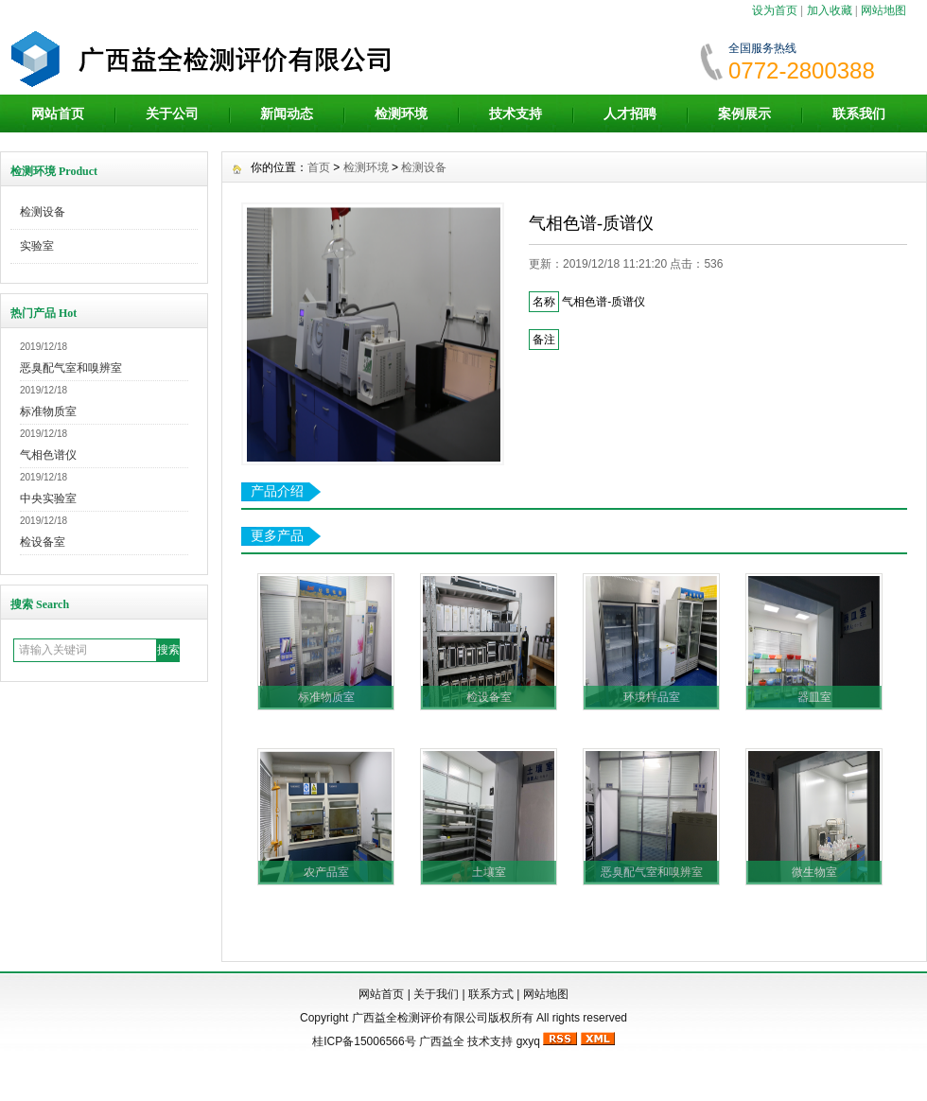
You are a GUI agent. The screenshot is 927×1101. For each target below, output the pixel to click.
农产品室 (326, 872)
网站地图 (883, 10)
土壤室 (489, 872)
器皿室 (814, 697)
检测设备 (42, 211)
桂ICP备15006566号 (363, 1041)
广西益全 (441, 1041)
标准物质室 (48, 411)
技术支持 (515, 113)
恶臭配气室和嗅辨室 (71, 368)
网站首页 (57, 113)
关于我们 (436, 994)
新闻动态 (286, 113)
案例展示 (744, 113)
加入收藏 (829, 10)
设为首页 (774, 10)
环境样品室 (651, 697)
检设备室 (42, 542)
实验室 (37, 246)
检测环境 (401, 113)
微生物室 (814, 872)
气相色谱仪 (48, 455)
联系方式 (491, 994)
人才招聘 (629, 113)
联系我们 (858, 113)
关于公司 (172, 113)
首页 (318, 167)
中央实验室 (48, 498)
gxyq (528, 1041)
